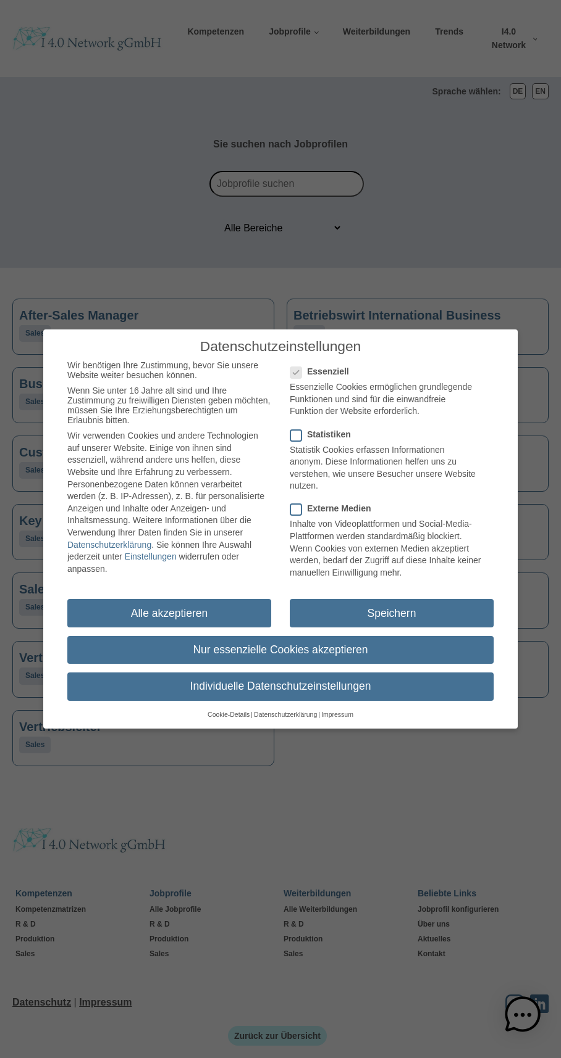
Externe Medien (334, 503)
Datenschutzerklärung (109, 539)
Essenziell (323, 366)
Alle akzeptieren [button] (169, 607)
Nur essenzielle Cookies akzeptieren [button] (280, 644)
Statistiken (324, 429)
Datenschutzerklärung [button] (285, 709)
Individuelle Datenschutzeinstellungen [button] (280, 680)
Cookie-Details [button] (229, 709)
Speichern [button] (392, 607)
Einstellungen (151, 551)
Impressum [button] (337, 709)
